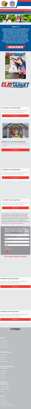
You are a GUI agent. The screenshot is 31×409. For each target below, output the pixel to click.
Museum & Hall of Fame (5, 383)
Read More (15, 149)
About (3, 396)
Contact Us (3, 377)
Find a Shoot (3, 345)
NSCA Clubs (8, 249)
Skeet (2, 338)
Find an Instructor (4, 347)
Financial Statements (5, 403)
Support (2, 391)
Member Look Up (4, 340)
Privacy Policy (3, 401)
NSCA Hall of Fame (5, 389)
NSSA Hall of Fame (5, 387)
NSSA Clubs (8, 248)
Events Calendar (4, 371)
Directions (3, 375)
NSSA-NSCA (9, 4)
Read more (15, 115)
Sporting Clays (6, 352)
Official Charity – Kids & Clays (7, 405)
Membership (3, 373)
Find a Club (3, 342)
